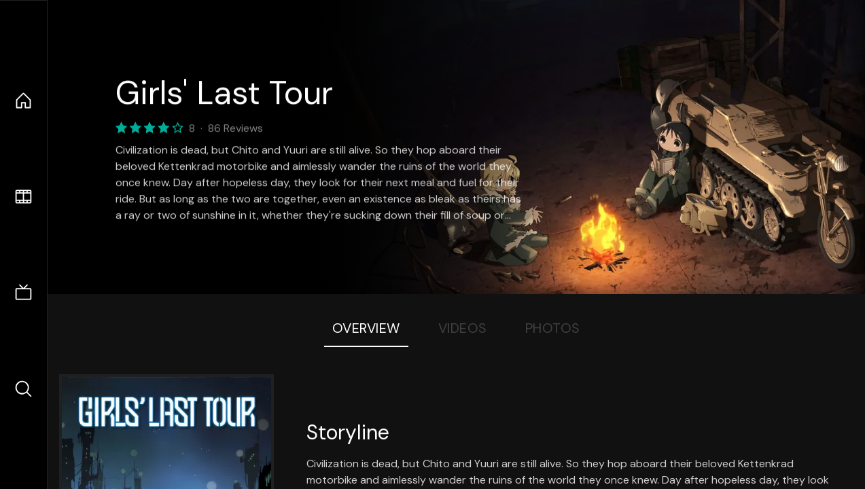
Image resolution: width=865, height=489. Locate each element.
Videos (462, 328)
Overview (366, 328)
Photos (552, 328)
